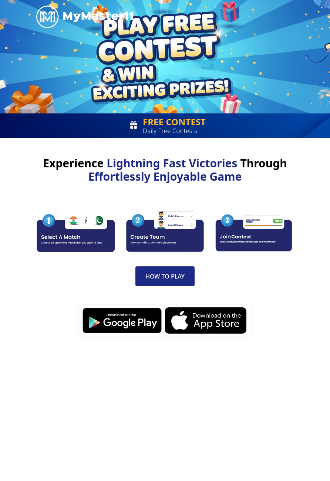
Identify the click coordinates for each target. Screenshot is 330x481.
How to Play (165, 276)
